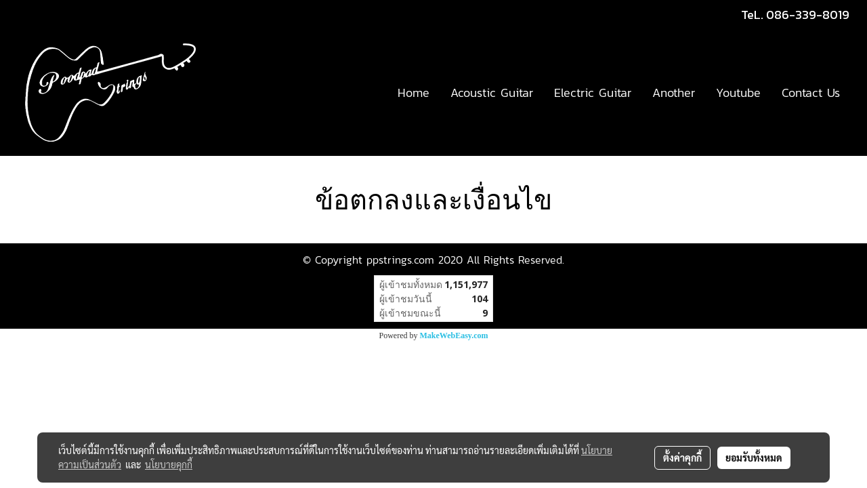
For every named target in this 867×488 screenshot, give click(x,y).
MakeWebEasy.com (454, 335)
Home (413, 92)
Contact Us (811, 92)
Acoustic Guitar (491, 92)
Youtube (738, 92)
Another (673, 92)
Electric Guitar (592, 92)
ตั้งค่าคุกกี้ (682, 457)
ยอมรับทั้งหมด (753, 457)
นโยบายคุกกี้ (168, 464)
